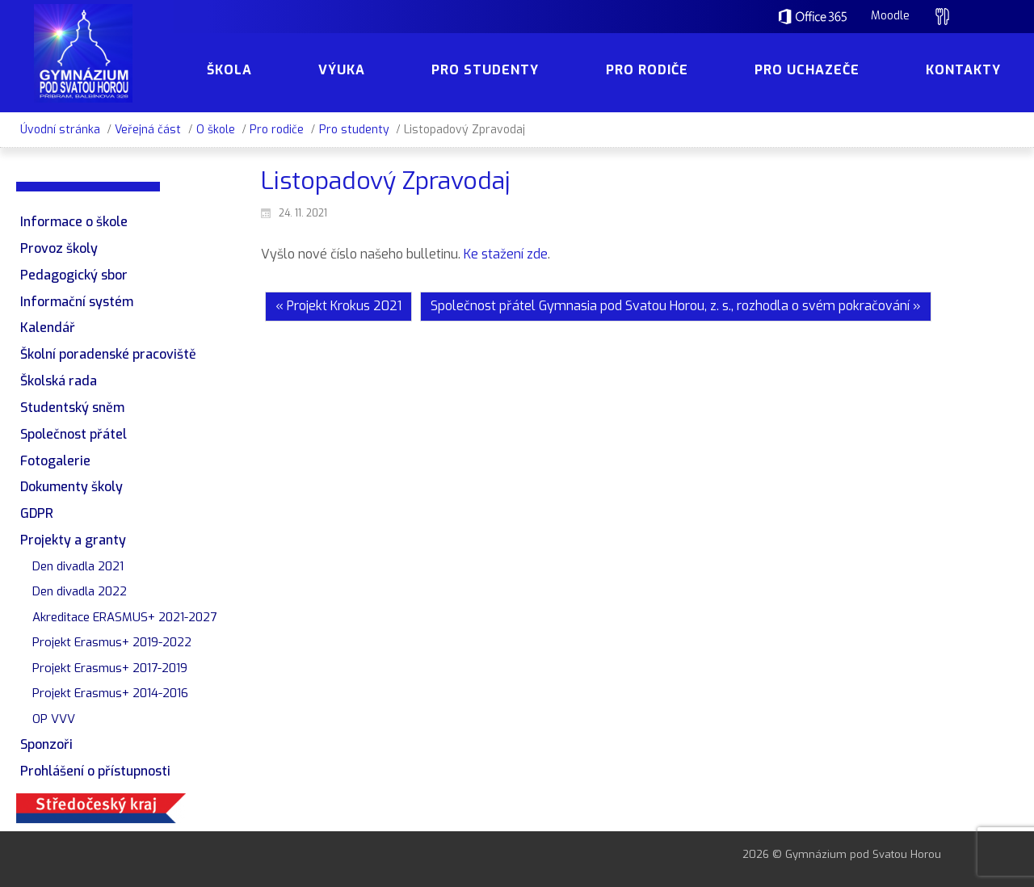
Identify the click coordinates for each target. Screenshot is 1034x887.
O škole (215, 129)
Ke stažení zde (506, 254)
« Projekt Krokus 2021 (338, 305)
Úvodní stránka (60, 129)
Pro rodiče (277, 129)
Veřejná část (148, 129)
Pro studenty (354, 129)
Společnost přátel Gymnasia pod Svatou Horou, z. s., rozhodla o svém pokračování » (676, 305)
